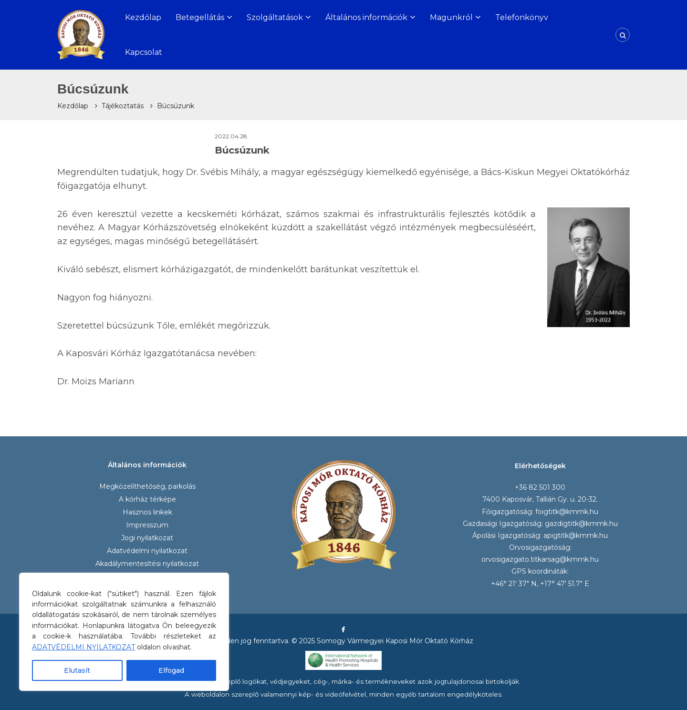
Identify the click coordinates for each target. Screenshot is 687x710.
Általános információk (366, 17)
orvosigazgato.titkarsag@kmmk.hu (540, 559)
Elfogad (171, 670)
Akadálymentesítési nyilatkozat (147, 563)
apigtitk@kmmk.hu (575, 535)
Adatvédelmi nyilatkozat (147, 550)
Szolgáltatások (275, 17)
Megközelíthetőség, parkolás (147, 486)
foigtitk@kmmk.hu (566, 511)
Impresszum (147, 525)
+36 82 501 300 (540, 487)
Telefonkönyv (521, 17)
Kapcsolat (143, 52)
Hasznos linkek (147, 512)
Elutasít (77, 670)
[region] (124, 632)
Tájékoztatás (123, 106)
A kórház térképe (147, 499)
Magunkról (451, 17)
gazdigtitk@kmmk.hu (581, 523)
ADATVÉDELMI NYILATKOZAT (83, 647)
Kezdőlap (143, 17)
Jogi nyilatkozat (147, 538)
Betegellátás (200, 17)
